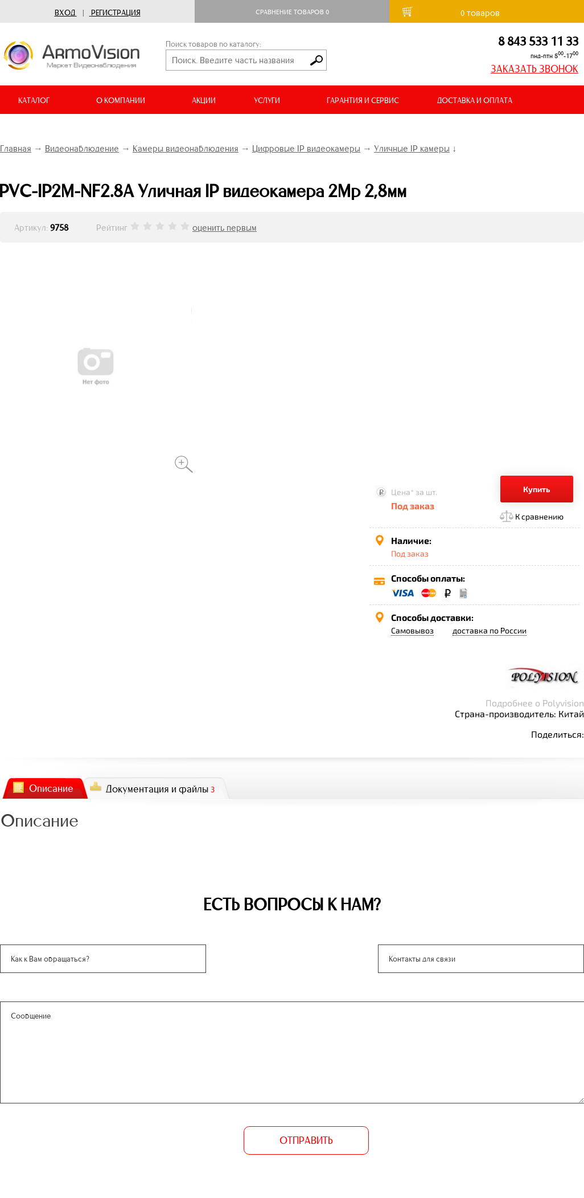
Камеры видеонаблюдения (185, 148)
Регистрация (116, 13)
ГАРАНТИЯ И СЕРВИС (363, 100)
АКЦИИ (204, 100)
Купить (536, 489)
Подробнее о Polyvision (535, 702)
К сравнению (539, 516)
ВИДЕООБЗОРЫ (45, 129)
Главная (15, 148)
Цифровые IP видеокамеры (306, 148)
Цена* (402, 492)
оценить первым (224, 227)
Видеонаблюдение (82, 148)
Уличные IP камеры (412, 148)
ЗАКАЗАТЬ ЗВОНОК (534, 69)
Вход (65, 13)
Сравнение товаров (292, 12)
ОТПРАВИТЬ (306, 1140)
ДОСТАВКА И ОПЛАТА (474, 100)
